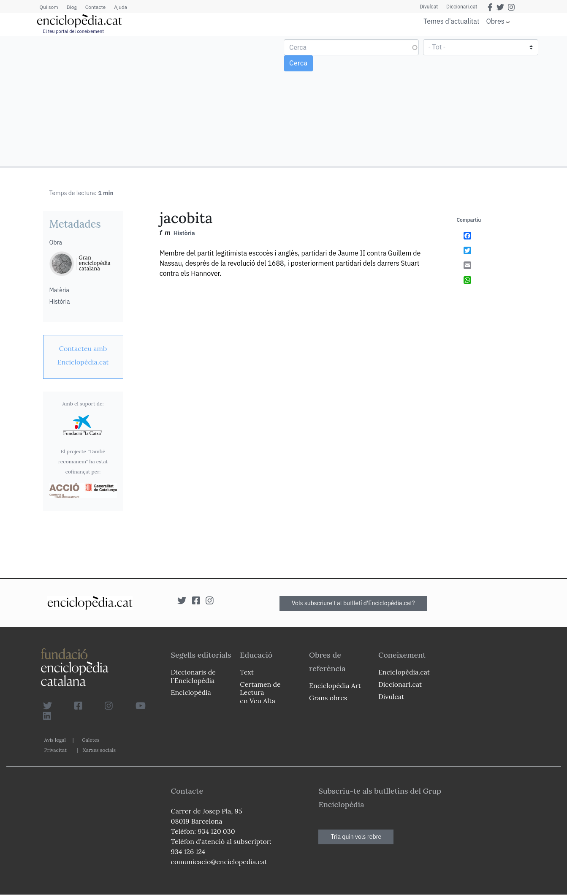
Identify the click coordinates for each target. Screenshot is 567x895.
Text (247, 672)
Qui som (49, 7)
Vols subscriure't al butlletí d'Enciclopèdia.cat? (353, 603)
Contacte (95, 7)
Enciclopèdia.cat (404, 672)
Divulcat (429, 7)
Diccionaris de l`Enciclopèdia (193, 676)
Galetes (91, 740)
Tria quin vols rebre (356, 837)
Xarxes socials (99, 750)
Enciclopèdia (191, 692)
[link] (83, 355)
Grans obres (328, 698)
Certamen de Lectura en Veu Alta (260, 692)
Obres (495, 21)
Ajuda (120, 7)
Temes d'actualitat (451, 21)
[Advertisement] (143, 100)
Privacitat (55, 750)
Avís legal (55, 740)
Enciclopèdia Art (335, 685)
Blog (72, 7)
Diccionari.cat (461, 7)
